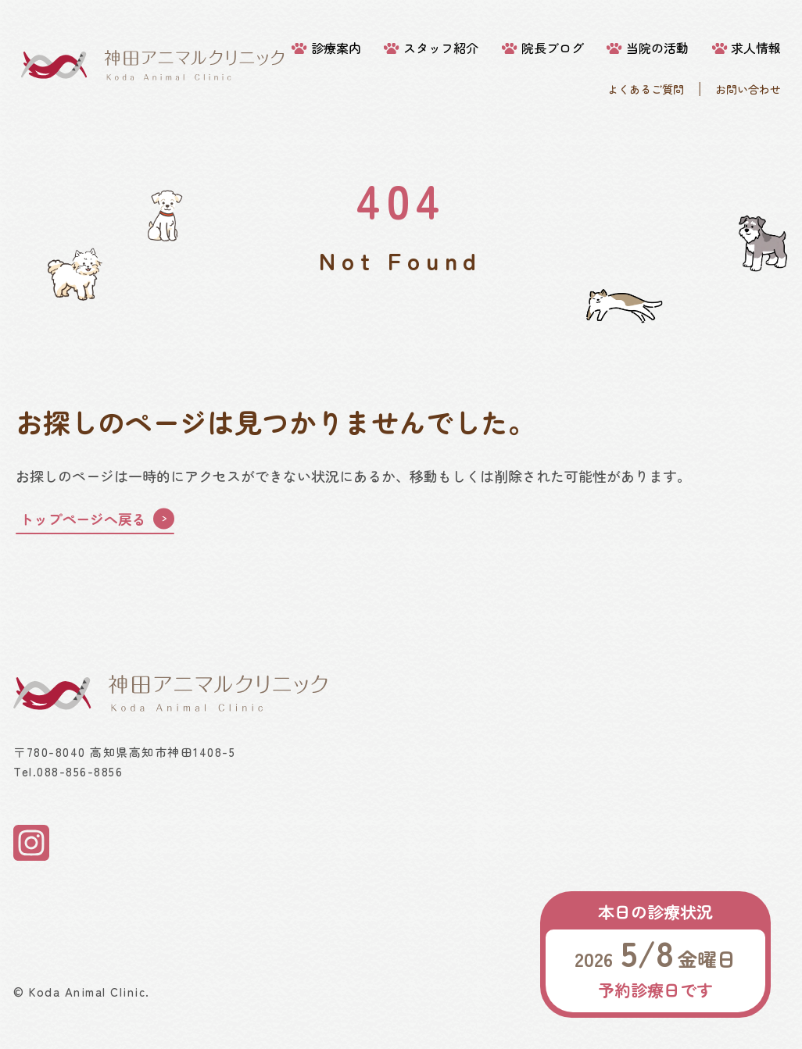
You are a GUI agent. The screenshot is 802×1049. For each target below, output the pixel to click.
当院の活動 (657, 48)
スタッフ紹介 (440, 48)
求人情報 (756, 48)
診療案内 (336, 48)
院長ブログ (552, 48)
